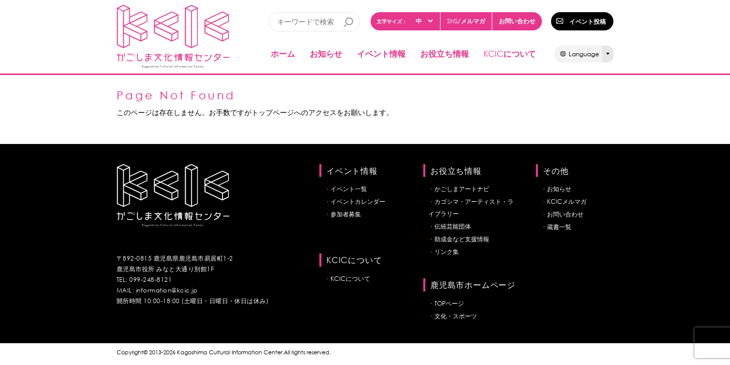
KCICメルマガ (567, 201)
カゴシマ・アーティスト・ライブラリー (471, 207)
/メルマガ (466, 21)
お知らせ (326, 53)
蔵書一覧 (559, 227)
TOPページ (449, 303)
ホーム (283, 53)
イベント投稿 (587, 21)
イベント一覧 (349, 189)
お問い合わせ (517, 21)
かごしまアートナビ (461, 189)
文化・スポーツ (455, 316)
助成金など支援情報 (461, 239)
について (510, 53)
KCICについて (350, 278)
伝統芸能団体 (452, 226)
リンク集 (446, 251)
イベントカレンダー (358, 201)
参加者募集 (346, 214)
